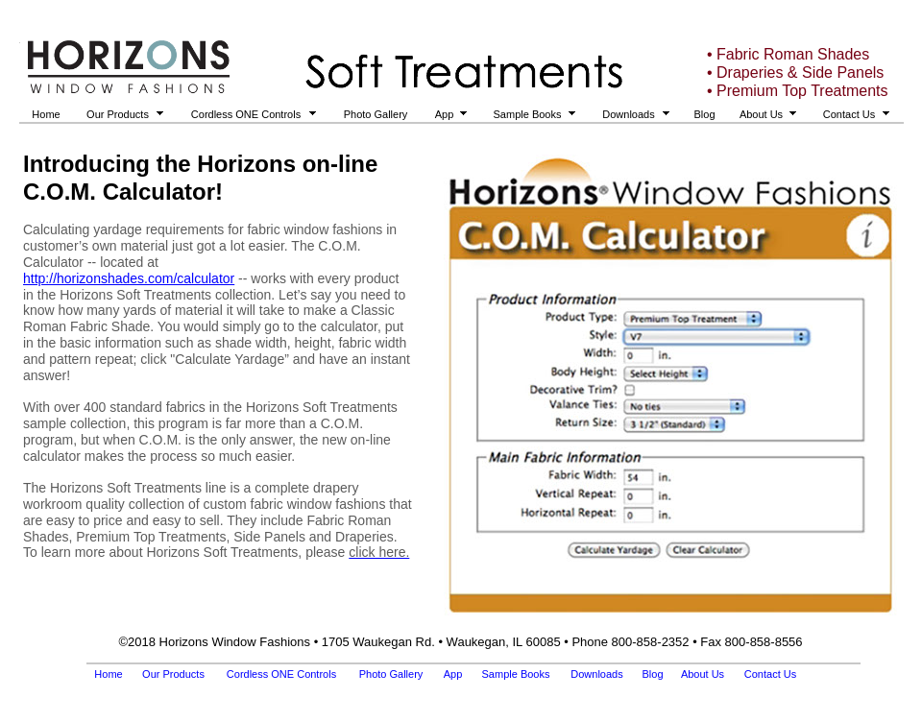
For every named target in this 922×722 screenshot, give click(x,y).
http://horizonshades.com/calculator (128, 278)
